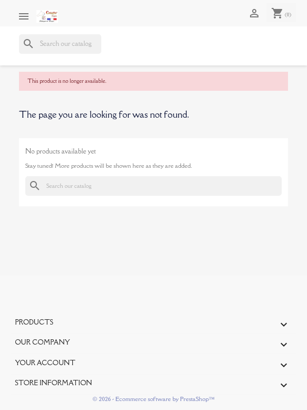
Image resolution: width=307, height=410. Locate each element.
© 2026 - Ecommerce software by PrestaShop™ (153, 399)
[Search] (60, 44)
